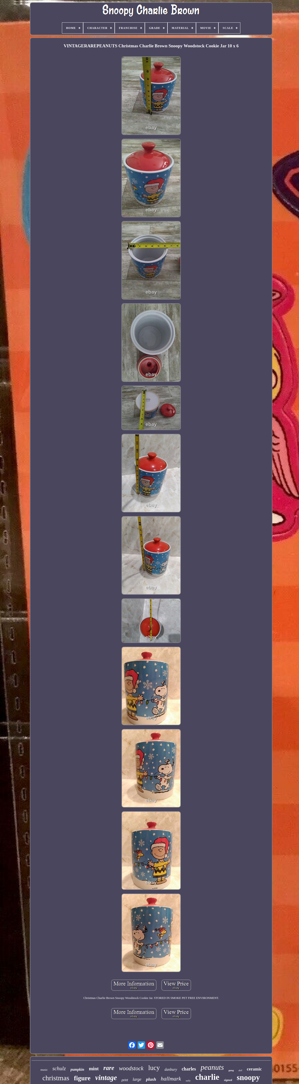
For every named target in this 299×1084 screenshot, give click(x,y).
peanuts (212, 1067)
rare (108, 1067)
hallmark (171, 1079)
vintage (106, 1078)
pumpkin (77, 1069)
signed (228, 1080)
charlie (207, 1077)
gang (231, 1070)
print (124, 1080)
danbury (170, 1069)
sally (188, 1080)
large (137, 1079)
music (44, 1069)
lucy (154, 1067)
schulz (59, 1068)
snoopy (248, 1077)
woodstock (131, 1068)
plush (151, 1079)
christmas (55, 1078)
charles (189, 1068)
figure (82, 1078)
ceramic (254, 1069)
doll (240, 1070)
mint (94, 1068)
